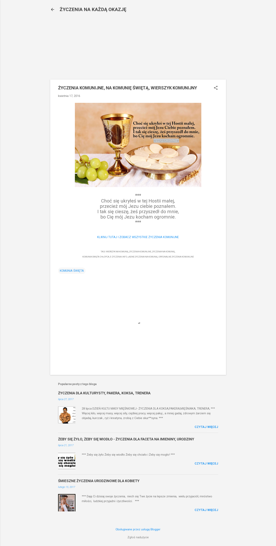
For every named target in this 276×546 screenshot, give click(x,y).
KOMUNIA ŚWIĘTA (72, 271)
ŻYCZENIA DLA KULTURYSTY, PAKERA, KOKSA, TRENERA (104, 393)
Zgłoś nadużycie (138, 537)
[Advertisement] (138, 44)
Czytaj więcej (206, 427)
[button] (215, 88)
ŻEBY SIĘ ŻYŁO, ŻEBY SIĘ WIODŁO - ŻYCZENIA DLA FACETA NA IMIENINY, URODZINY (126, 439)
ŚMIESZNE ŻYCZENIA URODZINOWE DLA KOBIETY (98, 481)
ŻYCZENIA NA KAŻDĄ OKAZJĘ (93, 9)
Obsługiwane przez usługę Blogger (138, 529)
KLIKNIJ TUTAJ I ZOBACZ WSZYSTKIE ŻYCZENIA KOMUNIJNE (138, 237)
